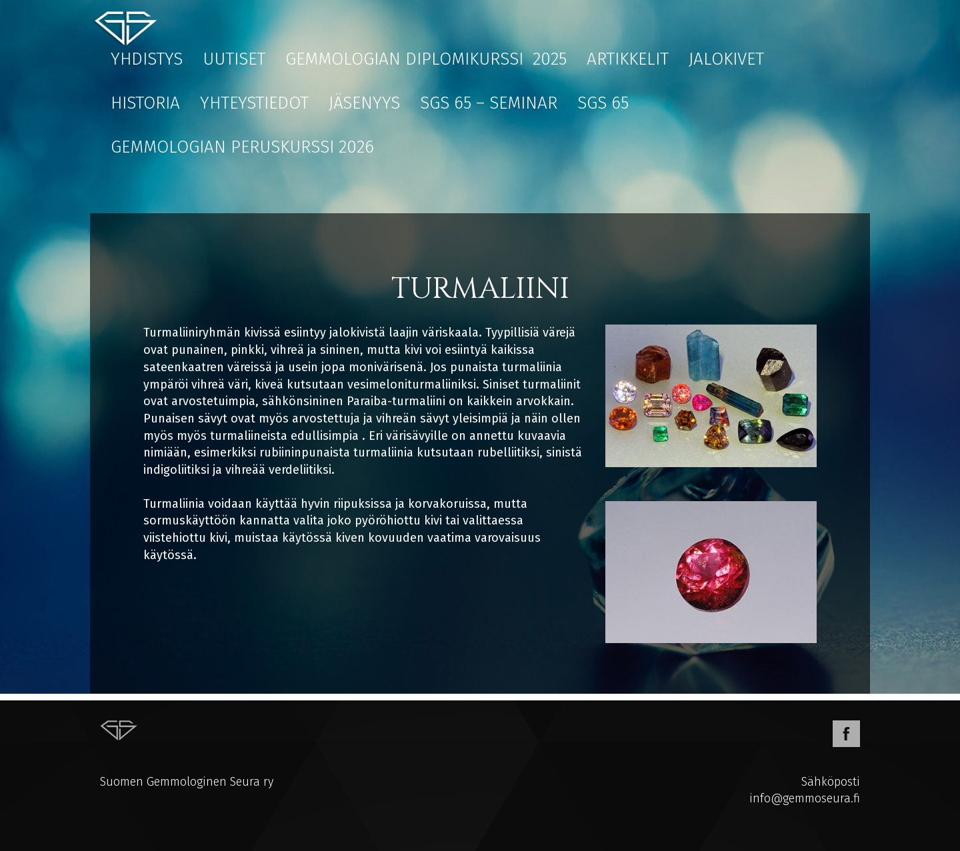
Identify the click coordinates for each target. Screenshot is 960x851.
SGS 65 (603, 103)
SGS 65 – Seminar (488, 103)
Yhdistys (147, 59)
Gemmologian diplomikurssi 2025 (426, 59)
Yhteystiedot (254, 103)
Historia (145, 103)
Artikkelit (628, 59)
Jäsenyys (364, 103)
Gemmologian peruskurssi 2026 (242, 147)
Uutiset (234, 59)
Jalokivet (726, 59)
